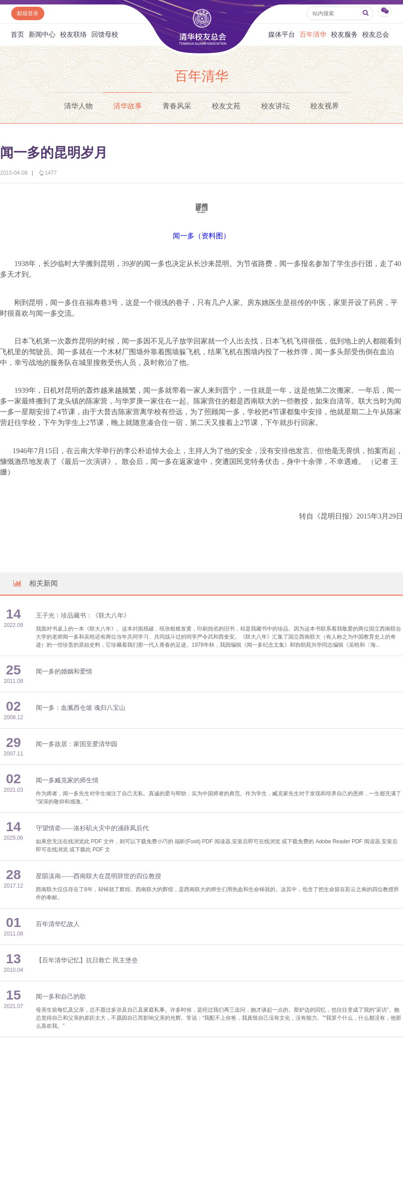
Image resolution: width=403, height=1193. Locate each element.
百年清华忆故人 (58, 924)
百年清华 (313, 34)
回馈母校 (104, 34)
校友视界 (324, 106)
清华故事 (127, 106)
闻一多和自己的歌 (61, 996)
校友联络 (73, 34)
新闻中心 (42, 34)
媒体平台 (281, 34)
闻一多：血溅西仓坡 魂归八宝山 (80, 707)
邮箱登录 (28, 13)
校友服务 (344, 34)
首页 (17, 34)
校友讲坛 (275, 106)
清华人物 (78, 106)
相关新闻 (35, 583)
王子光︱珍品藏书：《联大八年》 (83, 615)
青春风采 (177, 106)
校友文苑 (226, 106)
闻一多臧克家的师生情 (67, 780)
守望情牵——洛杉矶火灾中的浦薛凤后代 (92, 828)
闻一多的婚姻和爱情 (64, 671)
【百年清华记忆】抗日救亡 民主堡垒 (87, 960)
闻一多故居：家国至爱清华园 (76, 744)
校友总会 (375, 34)
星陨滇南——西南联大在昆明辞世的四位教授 (98, 876)
